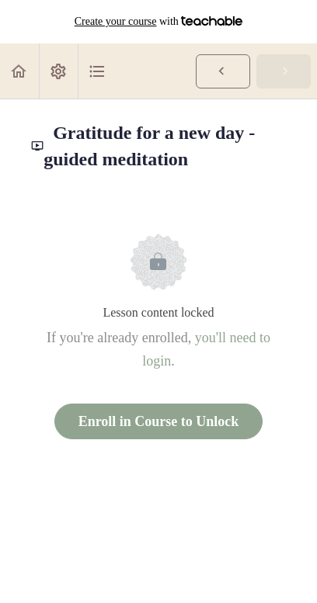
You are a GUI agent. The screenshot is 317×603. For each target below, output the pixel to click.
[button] (19, 71)
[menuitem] (58, 71)
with (159, 21)
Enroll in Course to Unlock (158, 421)
